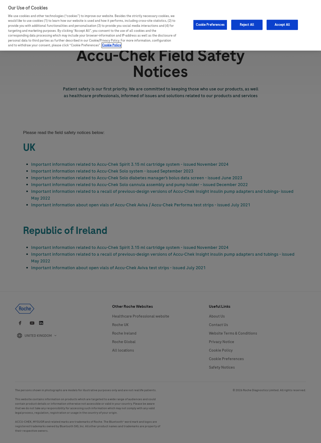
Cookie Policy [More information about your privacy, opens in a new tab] (111, 43)
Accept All (282, 22)
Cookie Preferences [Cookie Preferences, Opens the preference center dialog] (210, 22)
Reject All (247, 22)
